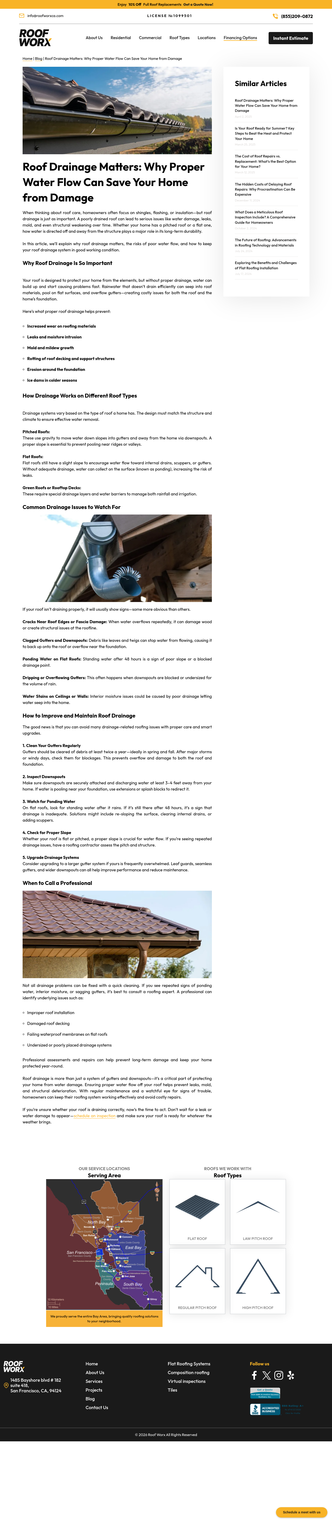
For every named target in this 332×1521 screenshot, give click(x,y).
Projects (94, 1390)
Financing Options (240, 37)
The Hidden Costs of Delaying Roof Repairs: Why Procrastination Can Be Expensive (265, 189)
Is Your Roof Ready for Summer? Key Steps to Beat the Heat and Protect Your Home (264, 133)
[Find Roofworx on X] (266, 1375)
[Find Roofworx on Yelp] (291, 1375)
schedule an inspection (95, 1115)
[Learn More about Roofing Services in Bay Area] (42, 1367)
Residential (121, 37)
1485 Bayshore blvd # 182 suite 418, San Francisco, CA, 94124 (35, 1385)
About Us (94, 37)
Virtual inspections (187, 1381)
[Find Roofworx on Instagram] (278, 1375)
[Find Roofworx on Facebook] (254, 1375)
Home (28, 58)
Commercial (150, 37)
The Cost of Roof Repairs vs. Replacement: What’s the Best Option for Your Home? (265, 161)
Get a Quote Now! (198, 4)
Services (94, 1381)
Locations (207, 37)
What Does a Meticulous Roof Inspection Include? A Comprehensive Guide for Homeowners (265, 217)
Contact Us (97, 1407)
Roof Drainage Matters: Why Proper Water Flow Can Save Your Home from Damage (266, 105)
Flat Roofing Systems (189, 1364)
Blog (38, 58)
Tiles (172, 1390)
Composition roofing (189, 1372)
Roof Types (179, 37)
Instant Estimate (290, 38)
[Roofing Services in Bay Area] (35, 46)
